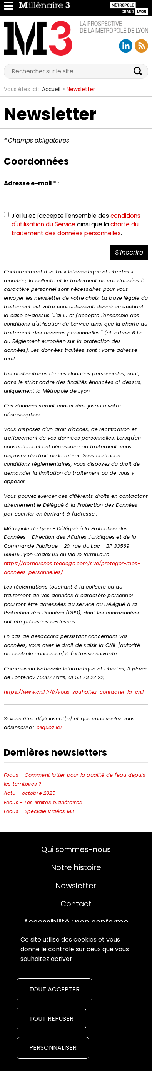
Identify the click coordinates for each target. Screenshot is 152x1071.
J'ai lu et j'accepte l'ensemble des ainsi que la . (76, 224)
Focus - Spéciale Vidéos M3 (39, 811)
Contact (76, 903)
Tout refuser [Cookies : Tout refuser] (51, 1018)
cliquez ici (49, 727)
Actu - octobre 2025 (29, 793)
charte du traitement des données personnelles (75, 228)
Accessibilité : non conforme (76, 922)
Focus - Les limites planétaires (43, 802)
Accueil (51, 89)
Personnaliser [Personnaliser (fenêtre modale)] (53, 1047)
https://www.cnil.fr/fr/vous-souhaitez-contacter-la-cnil (74, 692)
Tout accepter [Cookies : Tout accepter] (54, 989)
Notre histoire (76, 867)
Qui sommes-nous (76, 849)
